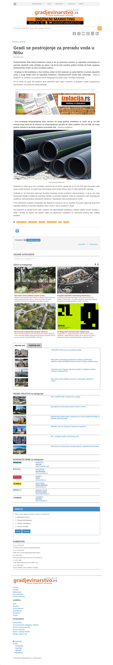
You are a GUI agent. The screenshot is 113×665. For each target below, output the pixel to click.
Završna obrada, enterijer (21, 627)
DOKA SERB (40, 483)
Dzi (14, 560)
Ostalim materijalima (24, 523)
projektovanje (51, 222)
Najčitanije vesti (34, 345)
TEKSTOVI (60, 4)
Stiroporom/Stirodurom (24, 520)
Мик (14, 555)
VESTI (49, 4)
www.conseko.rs (41, 501)
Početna (15, 42)
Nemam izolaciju (22, 526)
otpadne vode (21, 222)
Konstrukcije (17, 623)
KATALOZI (71, 4)
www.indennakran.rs (43, 494)
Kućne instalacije (19, 629)
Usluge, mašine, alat (20, 634)
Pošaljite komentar (34, 240)
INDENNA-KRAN (41, 490)
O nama (15, 587)
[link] (56, 12)
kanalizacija (32, 222)
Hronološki (81, 244)
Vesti (23, 42)
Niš (60, 222)
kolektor (41, 222)
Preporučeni (94, 244)
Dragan (15, 545)
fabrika (66, 222)
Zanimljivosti (17, 611)
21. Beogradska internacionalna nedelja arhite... (73, 332)
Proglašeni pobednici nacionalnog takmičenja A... (74, 296)
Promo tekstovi (18, 608)
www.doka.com (41, 487)
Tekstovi (16, 606)
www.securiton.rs (42, 473)
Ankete (15, 615)
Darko (15, 565)
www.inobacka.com (42, 466)
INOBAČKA (39, 462)
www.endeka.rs (41, 480)
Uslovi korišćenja (19, 596)
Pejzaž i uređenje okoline (21, 632)
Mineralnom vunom (23, 517)
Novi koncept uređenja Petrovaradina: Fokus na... (31, 332)
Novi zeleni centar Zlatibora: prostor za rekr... (30, 296)
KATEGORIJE (38, 4)
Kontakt (15, 590)
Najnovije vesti (20, 345)
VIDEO (81, 4)
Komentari (19, 542)
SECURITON (40, 469)
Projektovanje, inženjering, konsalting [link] (26, 258)
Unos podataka (18, 594)
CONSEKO (39, 497)
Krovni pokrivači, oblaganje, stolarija (25, 625)
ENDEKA (39, 476)
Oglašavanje (17, 592)
